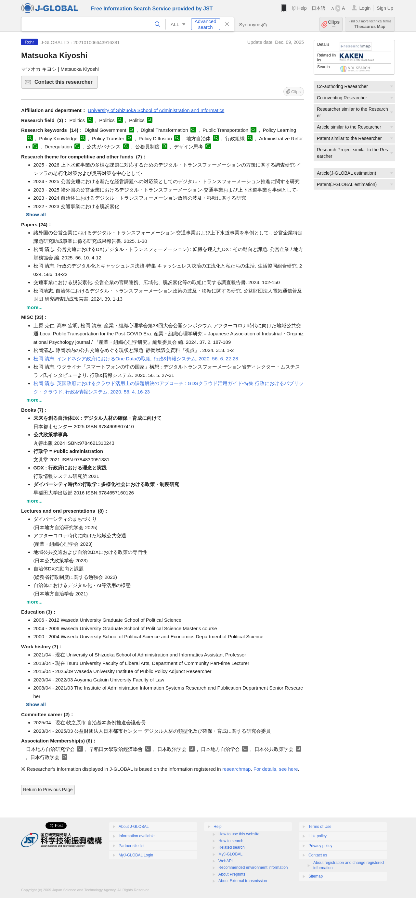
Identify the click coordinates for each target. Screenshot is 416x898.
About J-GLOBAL (134, 826)
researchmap (236, 769)
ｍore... (34, 307)
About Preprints (231, 874)
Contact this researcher (65, 84)
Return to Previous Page (48, 789)
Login (364, 8)
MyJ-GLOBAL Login (136, 855)
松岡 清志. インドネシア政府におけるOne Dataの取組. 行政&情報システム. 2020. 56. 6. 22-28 (135, 358)
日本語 (318, 8)
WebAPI (225, 861)
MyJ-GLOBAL (230, 854)
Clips (334, 24)
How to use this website (238, 834)
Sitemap (315, 876)
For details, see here (276, 769)
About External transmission (242, 881)
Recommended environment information (253, 867)
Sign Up (385, 8)
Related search (231, 847)
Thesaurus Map (369, 24)
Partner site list (131, 845)
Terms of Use (320, 826)
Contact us (317, 855)
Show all (36, 214)
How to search (230, 841)
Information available (137, 836)
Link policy (317, 836)
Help (301, 8)
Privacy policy (320, 845)
